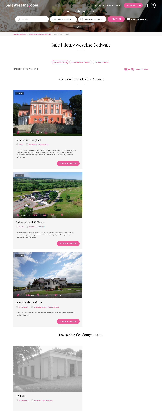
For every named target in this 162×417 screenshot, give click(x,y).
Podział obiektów (102, 6)
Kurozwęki (33, 142)
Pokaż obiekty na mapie (139, 19)
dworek (105, 385)
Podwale (37, 313)
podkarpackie (109, 142)
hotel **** (116, 381)
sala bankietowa (81, 381)
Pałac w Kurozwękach (29, 137)
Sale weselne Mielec (47, 352)
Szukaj (117, 19)
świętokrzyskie (43, 142)
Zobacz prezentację (64, 161)
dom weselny (24, 222)
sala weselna (46, 381)
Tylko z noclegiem (101, 62)
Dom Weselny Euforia (29, 217)
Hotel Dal (107, 413)
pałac (21, 142)
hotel (91, 142)
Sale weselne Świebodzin (86, 352)
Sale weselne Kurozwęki (81, 356)
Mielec (101, 142)
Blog (118, 6)
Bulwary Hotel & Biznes (99, 137)
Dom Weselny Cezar (93, 413)
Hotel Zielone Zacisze (74, 413)
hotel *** (93, 381)
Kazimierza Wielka (40, 222)
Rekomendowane (60, 62)
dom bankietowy (63, 385)
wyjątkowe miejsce (47, 385)
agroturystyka (81, 389)
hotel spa (76, 385)
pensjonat (87, 385)
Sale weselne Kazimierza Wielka (109, 352)
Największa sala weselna (80, 62)
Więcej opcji (81, 27)
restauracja (59, 381)
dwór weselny (116, 385)
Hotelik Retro (119, 413)
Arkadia (20, 308)
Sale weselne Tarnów (66, 352)
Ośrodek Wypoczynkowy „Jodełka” (50, 413)
